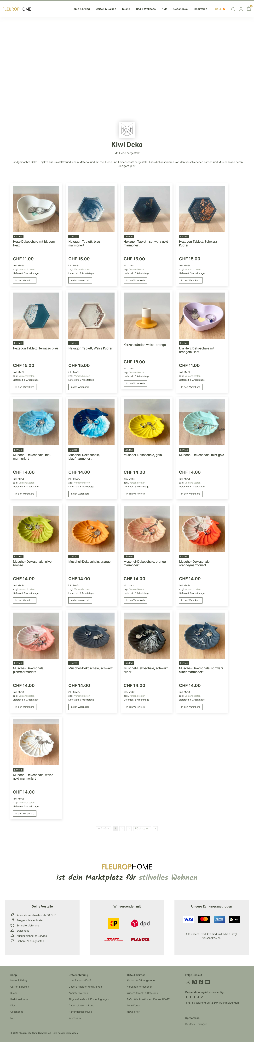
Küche (14, 995)
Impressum (75, 1021)
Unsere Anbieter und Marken (86, 988)
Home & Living (19, 982)
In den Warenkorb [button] (24, 280)
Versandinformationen (140, 988)
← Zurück (103, 830)
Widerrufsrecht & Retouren (143, 995)
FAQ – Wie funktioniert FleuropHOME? (150, 1001)
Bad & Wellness (19, 1001)
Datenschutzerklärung (82, 1008)
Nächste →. (142, 830)
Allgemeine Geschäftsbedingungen (90, 1001)
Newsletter (133, 1014)
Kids (13, 1008)
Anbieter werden (79, 995)
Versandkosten (27, 269)
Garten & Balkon (20, 988)
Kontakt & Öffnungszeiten (142, 982)
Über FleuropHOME (80, 982)
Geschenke (17, 1014)
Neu (12, 1021)
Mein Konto (134, 1008)
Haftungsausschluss (81, 1014)
